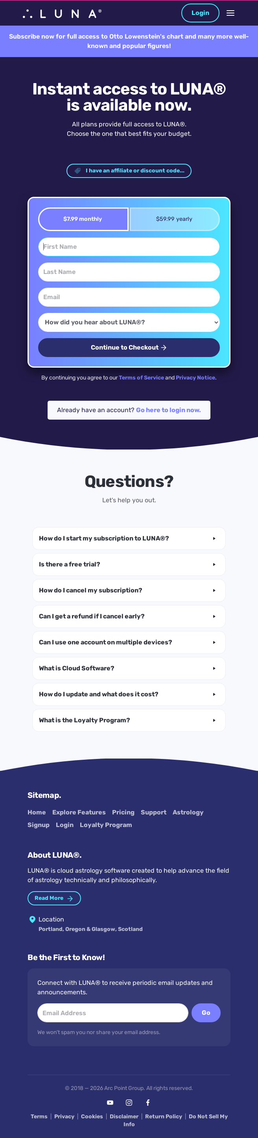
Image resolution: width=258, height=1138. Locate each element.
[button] (129, 538)
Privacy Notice (195, 377)
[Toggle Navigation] (230, 13)
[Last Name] (129, 272)
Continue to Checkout (129, 348)
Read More (54, 899)
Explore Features (79, 812)
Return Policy (163, 1116)
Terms (39, 1116)
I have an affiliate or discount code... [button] (129, 171)
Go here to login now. (168, 410)
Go (206, 1012)
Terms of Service (141, 377)
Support (153, 812)
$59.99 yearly (171, 219)
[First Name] (129, 246)
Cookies (92, 1116)
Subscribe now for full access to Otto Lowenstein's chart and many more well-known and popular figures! (129, 41)
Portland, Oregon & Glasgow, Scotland (91, 929)
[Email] (129, 297)
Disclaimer (124, 1116)
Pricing (123, 812)
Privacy (64, 1116)
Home (37, 812)
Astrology (188, 812)
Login (200, 13)
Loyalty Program (106, 825)
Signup (39, 825)
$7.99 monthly (80, 219)
